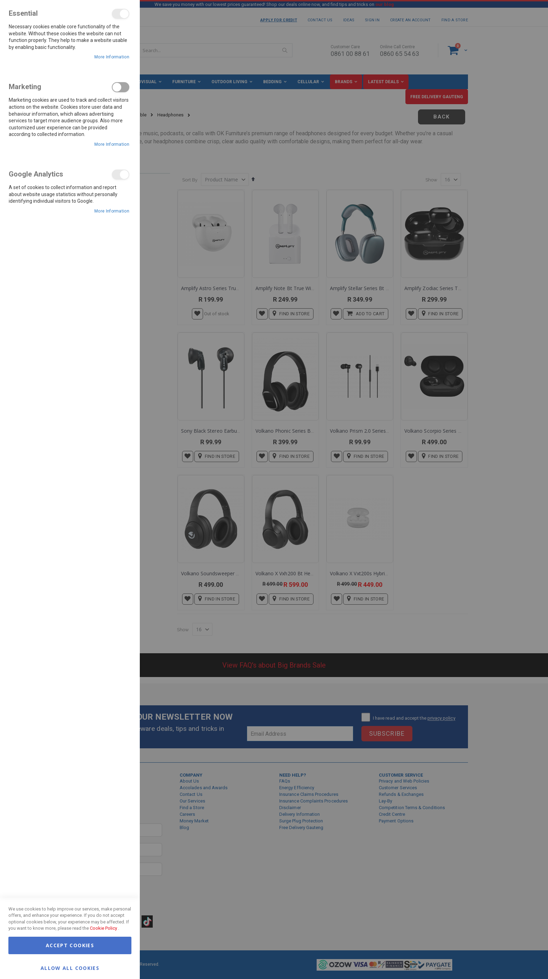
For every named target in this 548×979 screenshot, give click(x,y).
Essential (120, 14)
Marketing (120, 87)
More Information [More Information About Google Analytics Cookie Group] (111, 211)
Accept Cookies (70, 945)
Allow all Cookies (70, 968)
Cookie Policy (103, 928)
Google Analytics (120, 175)
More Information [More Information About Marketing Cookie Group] (111, 144)
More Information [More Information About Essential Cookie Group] (111, 57)
